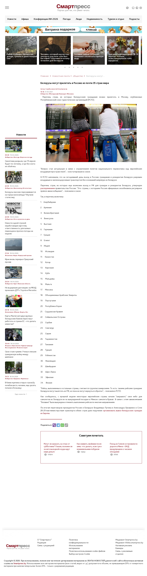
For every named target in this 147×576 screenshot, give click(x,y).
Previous (7, 49)
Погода (66, 19)
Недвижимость (94, 19)
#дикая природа (26, 346)
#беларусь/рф (53, 94)
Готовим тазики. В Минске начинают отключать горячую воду (89, 56)
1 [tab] (66, 67)
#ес (26, 312)
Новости (11, 19)
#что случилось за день (21, 219)
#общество (44, 94)
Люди (79, 19)
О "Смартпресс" (44, 539)
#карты (22, 312)
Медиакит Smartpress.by (126, 539)
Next (140, 49)
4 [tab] (79, 67)
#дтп (15, 284)
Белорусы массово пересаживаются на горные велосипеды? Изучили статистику (20, 194)
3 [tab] (74, 67)
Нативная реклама (123, 545)
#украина (16, 379)
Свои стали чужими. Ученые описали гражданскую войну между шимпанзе (20, 354)
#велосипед (17, 188)
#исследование (10, 348)
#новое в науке (22, 348)
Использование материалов (76, 547)
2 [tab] (70, 67)
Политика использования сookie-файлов (87, 551)
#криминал (24, 379)
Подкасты (134, 19)
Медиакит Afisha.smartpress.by (129, 542)
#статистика (27, 188)
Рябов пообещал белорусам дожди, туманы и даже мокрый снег (22, 56)
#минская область (24, 284)
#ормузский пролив (25, 255)
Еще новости (20, 394)
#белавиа (70, 94)
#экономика (9, 312)
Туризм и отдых (116, 19)
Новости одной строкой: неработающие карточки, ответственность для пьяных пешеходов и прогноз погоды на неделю (19, 228)
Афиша (25, 19)
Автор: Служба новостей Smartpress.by (53, 89)
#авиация (62, 94)
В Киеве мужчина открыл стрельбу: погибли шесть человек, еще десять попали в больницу (20, 385)
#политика (9, 255)
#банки (16, 312)
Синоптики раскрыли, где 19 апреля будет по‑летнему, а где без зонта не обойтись (20, 163)
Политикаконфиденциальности (78, 541)
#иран (15, 255)
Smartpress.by (19, 563)
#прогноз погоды (26, 157)
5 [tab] (83, 67)
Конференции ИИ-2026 (46, 19)
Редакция (41, 542)
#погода (16, 157)
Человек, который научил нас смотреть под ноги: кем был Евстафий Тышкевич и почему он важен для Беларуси (55, 57)
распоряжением (47, 188)
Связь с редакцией (45, 545)
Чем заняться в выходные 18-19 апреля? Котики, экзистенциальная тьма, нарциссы (123, 57)
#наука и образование (13, 346)
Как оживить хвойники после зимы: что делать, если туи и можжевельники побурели (89, 446)
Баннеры (119, 548)
